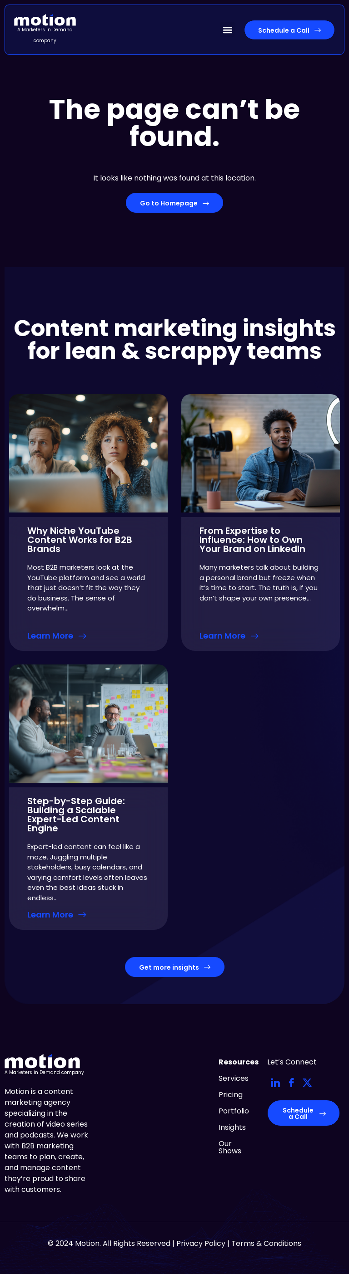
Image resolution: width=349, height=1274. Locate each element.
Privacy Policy (200, 1243)
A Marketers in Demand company (44, 1072)
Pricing (231, 1094)
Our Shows (230, 1147)
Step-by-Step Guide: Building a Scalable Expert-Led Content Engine (76, 815)
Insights (232, 1127)
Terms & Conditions (266, 1243)
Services (234, 1078)
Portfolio (234, 1111)
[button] (227, 29)
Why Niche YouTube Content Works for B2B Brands (79, 539)
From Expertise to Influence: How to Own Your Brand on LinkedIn (252, 539)
